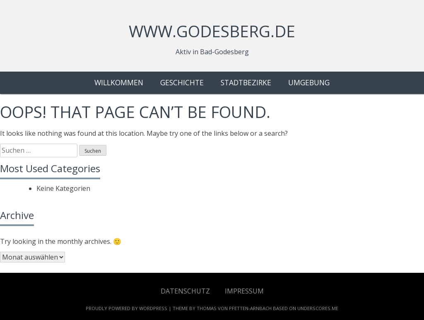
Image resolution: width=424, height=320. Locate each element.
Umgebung (309, 82)
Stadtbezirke (246, 82)
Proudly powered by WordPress (126, 308)
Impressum (244, 290)
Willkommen (118, 82)
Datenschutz (185, 290)
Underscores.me (317, 308)
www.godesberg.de (212, 31)
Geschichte (182, 82)
